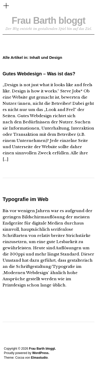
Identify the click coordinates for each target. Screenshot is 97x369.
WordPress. (40, 353)
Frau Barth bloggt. (42, 348)
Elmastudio (39, 357)
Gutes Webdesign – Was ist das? (39, 73)
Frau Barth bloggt (48, 20)
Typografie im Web (25, 199)
